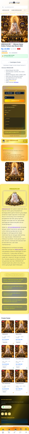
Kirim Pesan (6, 407)
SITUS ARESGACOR (14, 227)
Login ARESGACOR (21, 13)
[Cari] (3, 7)
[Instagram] (6, 414)
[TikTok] (9, 414)
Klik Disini (16, 82)
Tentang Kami (4, 420)
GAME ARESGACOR (16, 10)
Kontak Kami (4, 422)
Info (25, 141)
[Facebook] (2, 414)
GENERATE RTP (14, 100)
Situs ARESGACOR (4, 13)
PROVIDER (9, 92)
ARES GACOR (19, 249)
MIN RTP (9, 97)
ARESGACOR (5, 10)
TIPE (19, 92)
